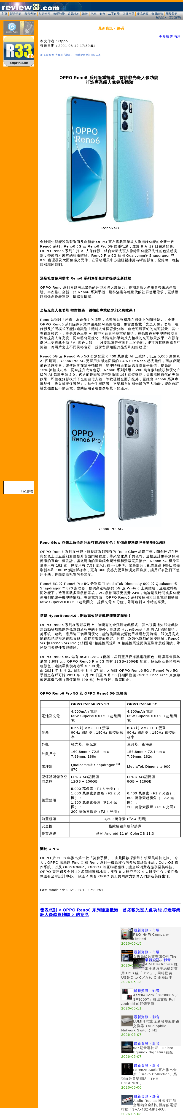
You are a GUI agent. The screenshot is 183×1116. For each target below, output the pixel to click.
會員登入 (161, 17)
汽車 (94, 13)
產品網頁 (142, 13)
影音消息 (16, 13)
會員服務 (157, 13)
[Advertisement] (80, 959)
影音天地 (30, 13)
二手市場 (114, 13)
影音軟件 (44, 13)
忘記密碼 (175, 17)
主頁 (4, 13)
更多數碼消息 (170, 36)
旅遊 (85, 13)
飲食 (102, 13)
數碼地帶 (59, 13)
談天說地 (73, 13)
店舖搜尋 (128, 13)
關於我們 (171, 13)
